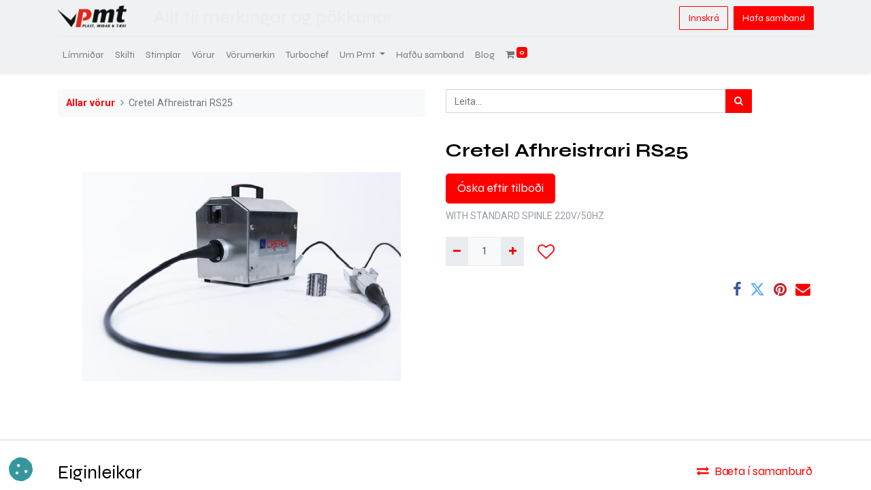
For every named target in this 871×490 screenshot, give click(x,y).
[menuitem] (84, 54)
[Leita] (738, 101)
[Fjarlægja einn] (457, 251)
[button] (546, 252)
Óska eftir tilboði (500, 188)
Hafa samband (773, 18)
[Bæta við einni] (512, 251)
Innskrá (703, 18)
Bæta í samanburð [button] (754, 471)
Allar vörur (90, 103)
